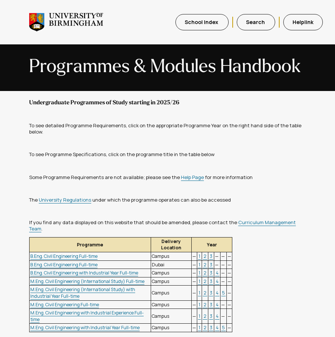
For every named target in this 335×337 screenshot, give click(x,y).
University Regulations (65, 199)
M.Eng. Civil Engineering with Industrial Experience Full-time (87, 316)
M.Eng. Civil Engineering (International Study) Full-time (87, 281)
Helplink (303, 22)
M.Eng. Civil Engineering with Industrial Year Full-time (85, 327)
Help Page (192, 177)
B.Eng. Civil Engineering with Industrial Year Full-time (84, 273)
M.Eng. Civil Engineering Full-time (64, 304)
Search (256, 22)
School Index (202, 22)
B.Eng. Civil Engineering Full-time (64, 256)
